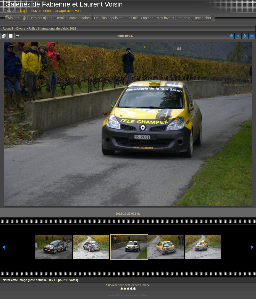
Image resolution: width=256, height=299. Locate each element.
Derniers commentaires (73, 18)
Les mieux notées (140, 18)
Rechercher (202, 18)
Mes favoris (165, 18)
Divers (20, 28)
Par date (183, 18)
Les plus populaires (108, 18)
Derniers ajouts (40, 18)
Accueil (8, 28)
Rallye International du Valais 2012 (52, 28)
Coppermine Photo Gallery (134, 295)
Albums (13, 18)
